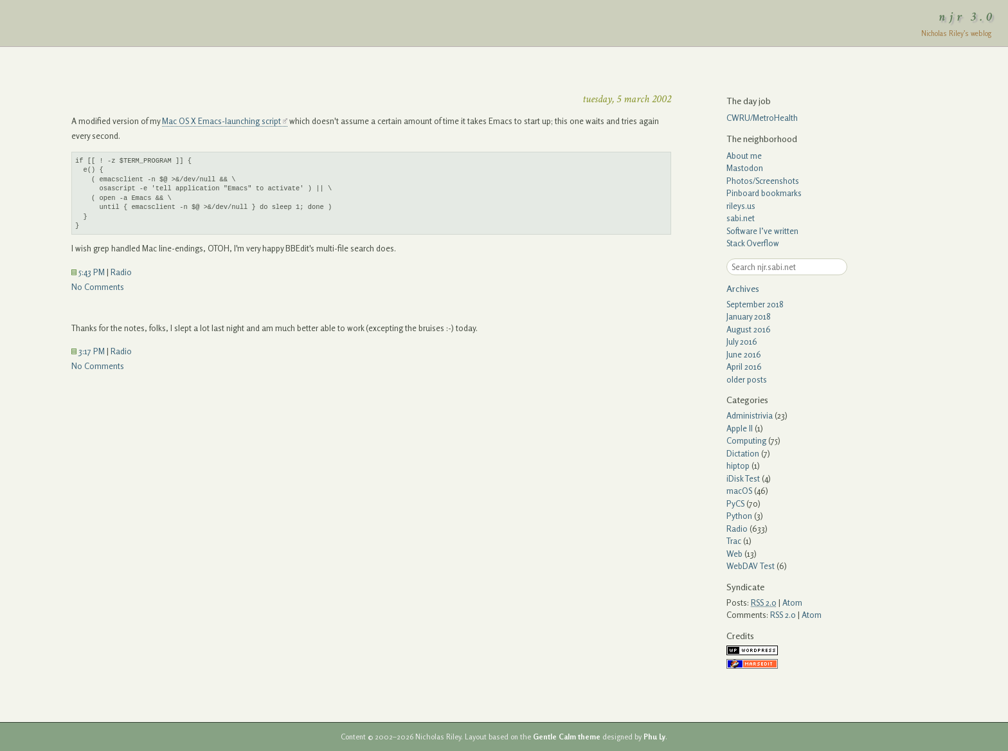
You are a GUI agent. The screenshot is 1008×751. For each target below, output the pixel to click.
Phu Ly (654, 736)
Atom (792, 602)
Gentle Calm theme (566, 736)
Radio (121, 272)
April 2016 (744, 366)
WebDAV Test (750, 566)
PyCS (735, 503)
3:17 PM (88, 351)
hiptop (738, 465)
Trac (733, 541)
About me (744, 155)
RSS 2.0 (783, 615)
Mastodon (744, 168)
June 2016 (743, 354)
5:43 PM (88, 272)
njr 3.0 (967, 16)
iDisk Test (743, 478)
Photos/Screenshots (762, 181)
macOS (739, 490)
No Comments (97, 287)
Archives (742, 288)
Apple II (739, 428)
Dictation (742, 453)
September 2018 (755, 304)
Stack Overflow (752, 243)
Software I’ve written (762, 231)
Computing (746, 440)
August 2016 (748, 329)
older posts (746, 379)
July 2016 (741, 341)
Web (734, 553)
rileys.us (740, 206)
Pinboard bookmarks (764, 193)
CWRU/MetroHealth (762, 118)
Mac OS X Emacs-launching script (221, 121)
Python (739, 516)
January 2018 (748, 316)
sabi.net (740, 218)
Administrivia (749, 415)
